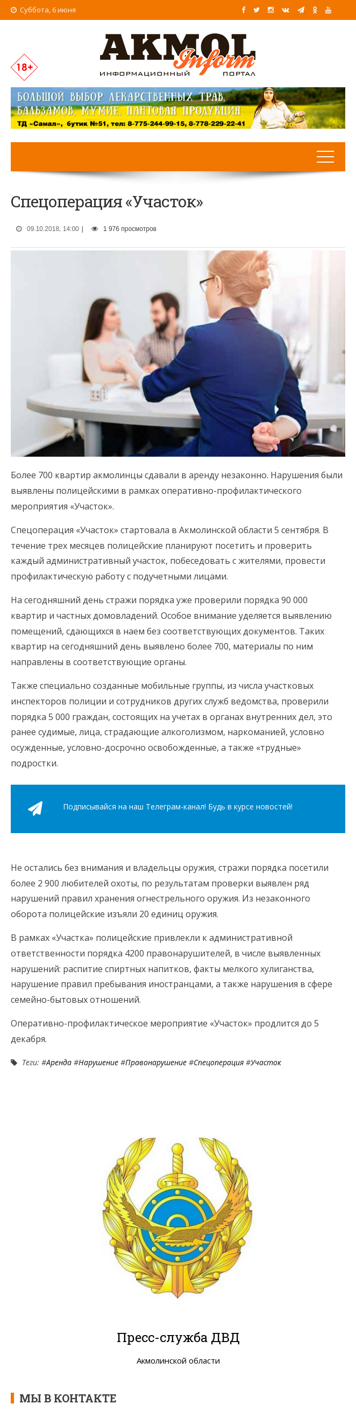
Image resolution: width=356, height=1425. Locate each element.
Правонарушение (156, 1062)
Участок (266, 1062)
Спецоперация (219, 1062)
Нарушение (98, 1062)
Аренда (59, 1062)
